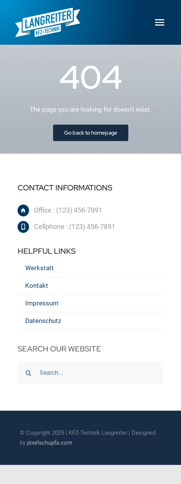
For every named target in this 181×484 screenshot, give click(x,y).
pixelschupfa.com (49, 442)
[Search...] (91, 373)
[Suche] (29, 373)
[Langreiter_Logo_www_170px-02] (47, 11)
